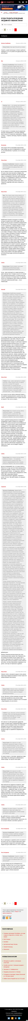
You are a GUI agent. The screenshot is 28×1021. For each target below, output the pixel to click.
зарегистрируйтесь (7, 913)
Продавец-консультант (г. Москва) (12, 971)
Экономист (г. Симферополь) (11, 969)
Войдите (17, 911)
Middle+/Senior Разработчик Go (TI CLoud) (14, 978)
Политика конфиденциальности (14, 1015)
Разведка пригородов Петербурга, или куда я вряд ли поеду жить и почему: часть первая (14, 935)
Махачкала (6, 949)
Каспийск (6, 941)
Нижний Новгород (8, 946)
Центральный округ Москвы (11, 944)
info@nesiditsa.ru (18, 1013)
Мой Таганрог (7, 939)
